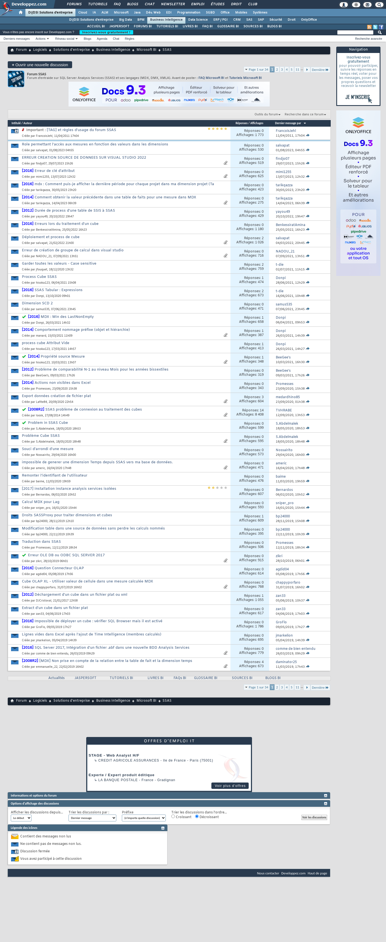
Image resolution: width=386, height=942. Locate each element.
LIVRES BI (190, 26)
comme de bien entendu (52, 654)
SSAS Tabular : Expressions (59, 290)
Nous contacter (268, 873)
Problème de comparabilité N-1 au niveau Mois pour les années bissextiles (102, 369)
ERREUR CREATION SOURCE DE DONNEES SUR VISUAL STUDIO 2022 (84, 157)
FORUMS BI (143, 26)
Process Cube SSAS (39, 277)
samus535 (42, 309)
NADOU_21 (44, 256)
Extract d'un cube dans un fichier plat (55, 608)
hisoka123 (43, 283)
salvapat (42, 150)
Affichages (256, 123)
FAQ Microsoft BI (211, 78)
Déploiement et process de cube (51, 237)
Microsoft (121, 13)
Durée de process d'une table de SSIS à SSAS (75, 210)
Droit (236, 4)
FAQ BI (207, 26)
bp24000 (42, 521)
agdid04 (41, 574)
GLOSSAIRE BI (228, 26)
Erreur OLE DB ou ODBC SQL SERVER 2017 (66, 555)
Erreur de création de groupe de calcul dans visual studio (73, 250)
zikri (39, 561)
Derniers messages (17, 38)
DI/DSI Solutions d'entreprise (50, 13)
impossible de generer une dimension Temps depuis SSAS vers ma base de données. (97, 462)
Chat (149, 4)
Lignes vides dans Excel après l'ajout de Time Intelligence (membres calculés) (91, 634)
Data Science (198, 20)
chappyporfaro (46, 587)
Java (137, 13)
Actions (41, 38)
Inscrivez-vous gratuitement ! (106, 32)
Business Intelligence (166, 20)
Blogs (132, 4)
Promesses (43, 389)
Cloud (82, 13)
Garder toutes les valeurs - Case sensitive (59, 263)
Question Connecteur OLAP (59, 568)
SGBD (210, 13)
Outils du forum (266, 114)
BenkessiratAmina (48, 230)
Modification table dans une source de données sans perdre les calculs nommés (93, 528)
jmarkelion (43, 640)
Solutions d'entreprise (71, 50)
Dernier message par (290, 123)
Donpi (40, 296)
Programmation (188, 13)
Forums (74, 4)
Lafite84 (41, 402)
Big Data (125, 20)
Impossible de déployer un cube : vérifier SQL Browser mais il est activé (98, 621)
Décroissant (207, 817)
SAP (261, 20)
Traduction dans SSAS (41, 541)
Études (217, 4)
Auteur (27, 123)
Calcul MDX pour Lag (40, 502)
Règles (129, 38)
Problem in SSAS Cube (48, 423)
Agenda (102, 38)
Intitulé (16, 123)
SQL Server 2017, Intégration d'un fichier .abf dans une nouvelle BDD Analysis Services (112, 647)
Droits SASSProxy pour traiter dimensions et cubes (67, 515)
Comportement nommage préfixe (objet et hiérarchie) (82, 330)
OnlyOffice (309, 20)
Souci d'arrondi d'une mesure (47, 449)
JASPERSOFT (119, 26)
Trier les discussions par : (89, 813)
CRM (237, 20)
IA (94, 13)
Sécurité (275, 20)
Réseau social (64, 38)
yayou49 (42, 217)
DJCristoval (43, 601)
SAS (249, 20)
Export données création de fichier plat (56, 396)
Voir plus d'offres (230, 786)
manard (41, 336)
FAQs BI (180, 678)
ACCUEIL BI (96, 26)
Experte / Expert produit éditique (122, 775)
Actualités (56, 678)
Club (252, 4)
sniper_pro (43, 508)
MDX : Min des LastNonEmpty (67, 317)
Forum (21, 50)
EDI (169, 13)
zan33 (40, 614)
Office (225, 13)
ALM (104, 13)
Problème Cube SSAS (41, 435)
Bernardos (43, 495)
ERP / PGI (220, 20)
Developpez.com (293, 873)
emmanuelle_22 (46, 667)
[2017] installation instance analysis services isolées (69, 488)
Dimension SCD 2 (37, 303)
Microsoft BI (146, 50)
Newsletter (172, 4)
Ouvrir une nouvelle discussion (40, 64)
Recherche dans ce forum (304, 114)
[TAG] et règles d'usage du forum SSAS (81, 130)
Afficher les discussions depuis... (37, 813)
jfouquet (41, 270)
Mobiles (241, 13)
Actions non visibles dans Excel (63, 382)
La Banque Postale (118, 780)
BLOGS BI (274, 26)
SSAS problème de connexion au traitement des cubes (93, 409)
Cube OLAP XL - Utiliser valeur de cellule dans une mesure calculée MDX (87, 581)
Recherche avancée (368, 38)
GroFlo (40, 627)
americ (40, 468)
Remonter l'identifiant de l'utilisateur (54, 475)
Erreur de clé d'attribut (55, 171)
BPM (141, 20)
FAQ (117, 4)
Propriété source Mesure (63, 356)
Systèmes (260, 13)
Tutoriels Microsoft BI (245, 78)
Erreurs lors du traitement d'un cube (67, 224)
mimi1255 (42, 177)
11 (297, 69)
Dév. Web (153, 13)
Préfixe (127, 813)
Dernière (320, 70)
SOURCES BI (253, 26)
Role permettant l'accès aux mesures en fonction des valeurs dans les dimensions (95, 144)
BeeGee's (42, 375)
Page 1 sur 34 (258, 69)
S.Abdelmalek (45, 429)
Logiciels (40, 50)
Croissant (181, 817)
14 (262, 410)
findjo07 (41, 164)
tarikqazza (43, 190)
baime (40, 481)
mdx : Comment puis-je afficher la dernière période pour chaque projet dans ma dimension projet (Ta (124, 184)
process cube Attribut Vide (45, 343)
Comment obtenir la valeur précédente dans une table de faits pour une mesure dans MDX (115, 197)
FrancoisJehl (44, 136)
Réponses (242, 123)
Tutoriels (97, 4)
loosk (39, 415)
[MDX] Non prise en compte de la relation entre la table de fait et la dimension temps (115, 661)
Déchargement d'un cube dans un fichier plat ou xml (81, 594)
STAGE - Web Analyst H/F (114, 755)
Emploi (197, 4)
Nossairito (43, 455)
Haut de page (317, 873)
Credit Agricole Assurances (128, 760)
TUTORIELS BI (167, 26)
